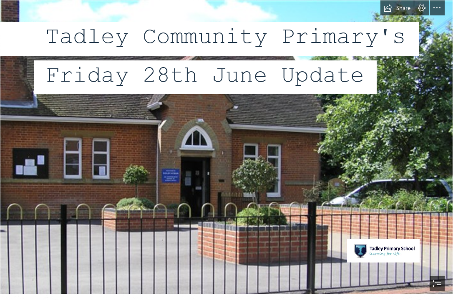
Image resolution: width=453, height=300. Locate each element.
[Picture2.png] (226, 147)
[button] (397, 7)
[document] (226, 150)
